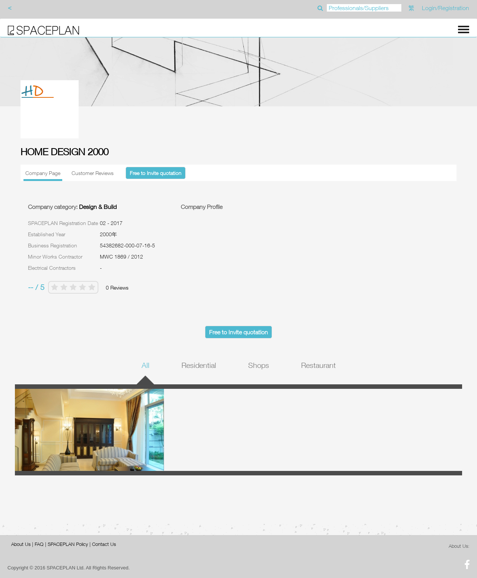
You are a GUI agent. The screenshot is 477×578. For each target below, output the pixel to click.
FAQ (39, 544)
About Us (21, 544)
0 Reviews (117, 287)
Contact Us (104, 544)
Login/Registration (445, 7)
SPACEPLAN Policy (68, 544)
